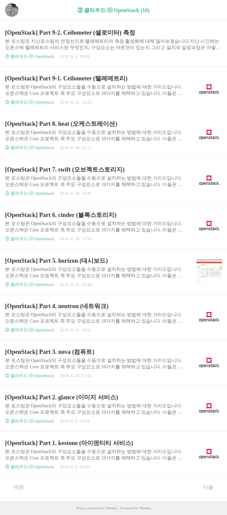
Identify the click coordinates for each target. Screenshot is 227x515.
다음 (211, 487)
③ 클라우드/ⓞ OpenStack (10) (113, 10)
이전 (15, 487)
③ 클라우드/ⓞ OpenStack (29, 56)
